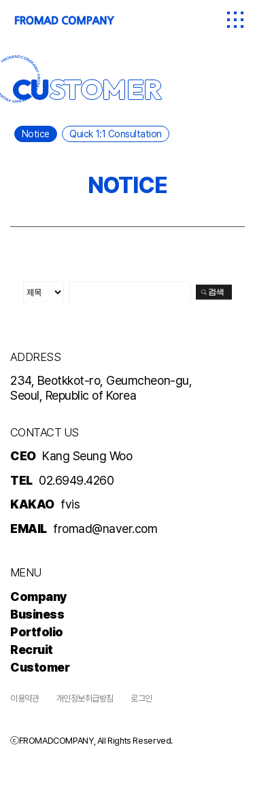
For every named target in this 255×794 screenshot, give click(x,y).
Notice (36, 133)
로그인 (141, 698)
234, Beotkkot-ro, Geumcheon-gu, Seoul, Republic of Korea (101, 387)
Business (37, 614)
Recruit (31, 649)
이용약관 (24, 698)
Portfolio (36, 632)
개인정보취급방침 (85, 698)
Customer (39, 667)
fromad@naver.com (105, 528)
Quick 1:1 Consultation (115, 133)
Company (38, 596)
